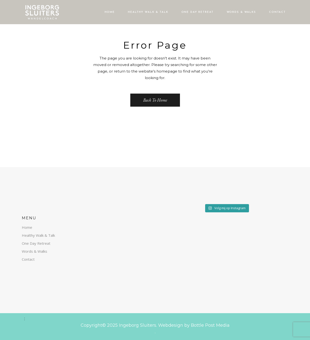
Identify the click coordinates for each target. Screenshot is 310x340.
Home (27, 227)
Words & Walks (34, 251)
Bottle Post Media (210, 325)
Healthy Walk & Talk (38, 235)
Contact (28, 259)
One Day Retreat (36, 243)
